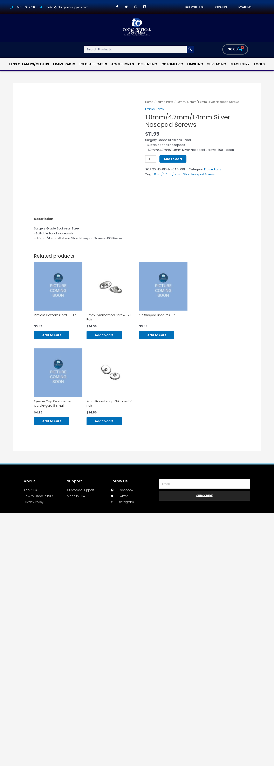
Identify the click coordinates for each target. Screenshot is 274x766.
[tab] (43, 219)
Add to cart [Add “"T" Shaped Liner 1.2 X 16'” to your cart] (156, 335)
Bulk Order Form (194, 7)
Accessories (122, 64)
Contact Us (221, 7)
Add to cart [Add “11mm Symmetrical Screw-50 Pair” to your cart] (104, 335)
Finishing (195, 64)
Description (43, 219)
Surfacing (216, 64)
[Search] (190, 49)
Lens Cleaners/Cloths (29, 64)
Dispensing (147, 64)
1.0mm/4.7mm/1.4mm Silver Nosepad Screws (184, 174)
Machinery (240, 64)
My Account (245, 7)
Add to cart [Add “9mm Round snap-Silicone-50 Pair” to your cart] (104, 421)
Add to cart (173, 159)
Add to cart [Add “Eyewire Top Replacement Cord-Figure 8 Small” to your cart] (51, 421)
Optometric (172, 64)
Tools (259, 64)
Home (149, 102)
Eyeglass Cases (93, 64)
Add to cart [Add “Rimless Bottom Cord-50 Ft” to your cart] (51, 335)
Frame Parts (64, 64)
